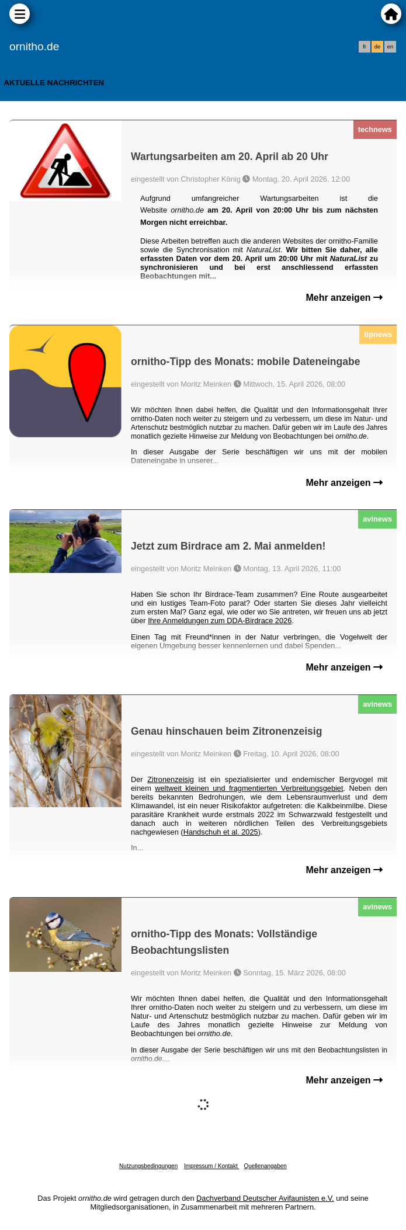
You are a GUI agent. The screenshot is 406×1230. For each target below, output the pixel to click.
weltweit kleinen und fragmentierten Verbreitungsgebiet (249, 788)
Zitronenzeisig (170, 779)
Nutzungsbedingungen (148, 1166)
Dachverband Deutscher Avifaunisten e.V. (265, 1198)
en (390, 47)
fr (364, 47)
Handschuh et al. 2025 (220, 832)
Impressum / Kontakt (211, 1166)
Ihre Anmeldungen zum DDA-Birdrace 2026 (220, 620)
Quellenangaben (265, 1166)
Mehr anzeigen (344, 297)
